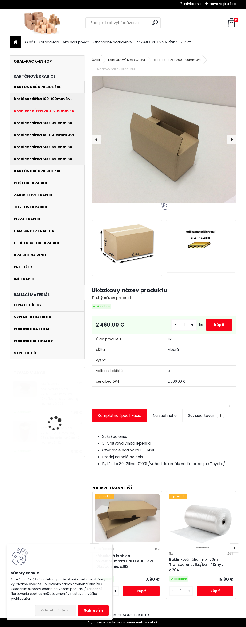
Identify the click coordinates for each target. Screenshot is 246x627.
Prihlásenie (193, 3)
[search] (155, 22)
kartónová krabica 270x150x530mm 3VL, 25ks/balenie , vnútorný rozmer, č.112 (59, 435)
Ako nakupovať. (76, 42)
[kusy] (182, 325)
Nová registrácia (223, 3)
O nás (30, 42)
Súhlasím (93, 610)
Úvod (96, 60)
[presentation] (96, 139)
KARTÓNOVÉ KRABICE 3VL (126, 60)
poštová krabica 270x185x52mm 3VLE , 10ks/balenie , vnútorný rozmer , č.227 (59, 396)
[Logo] (42, 23)
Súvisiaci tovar (206, 415)
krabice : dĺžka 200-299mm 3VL (177, 60)
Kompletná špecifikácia (119, 415)
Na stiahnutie (165, 415)
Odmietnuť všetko (55, 610)
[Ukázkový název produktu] (164, 139)
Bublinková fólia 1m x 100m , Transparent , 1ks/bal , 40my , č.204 (196, 565)
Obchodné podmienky (112, 42)
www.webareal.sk (142, 622)
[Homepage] (15, 42)
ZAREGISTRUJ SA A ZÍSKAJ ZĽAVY (163, 42)
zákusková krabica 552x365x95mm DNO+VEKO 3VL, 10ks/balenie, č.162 (124, 561)
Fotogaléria (49, 42)
